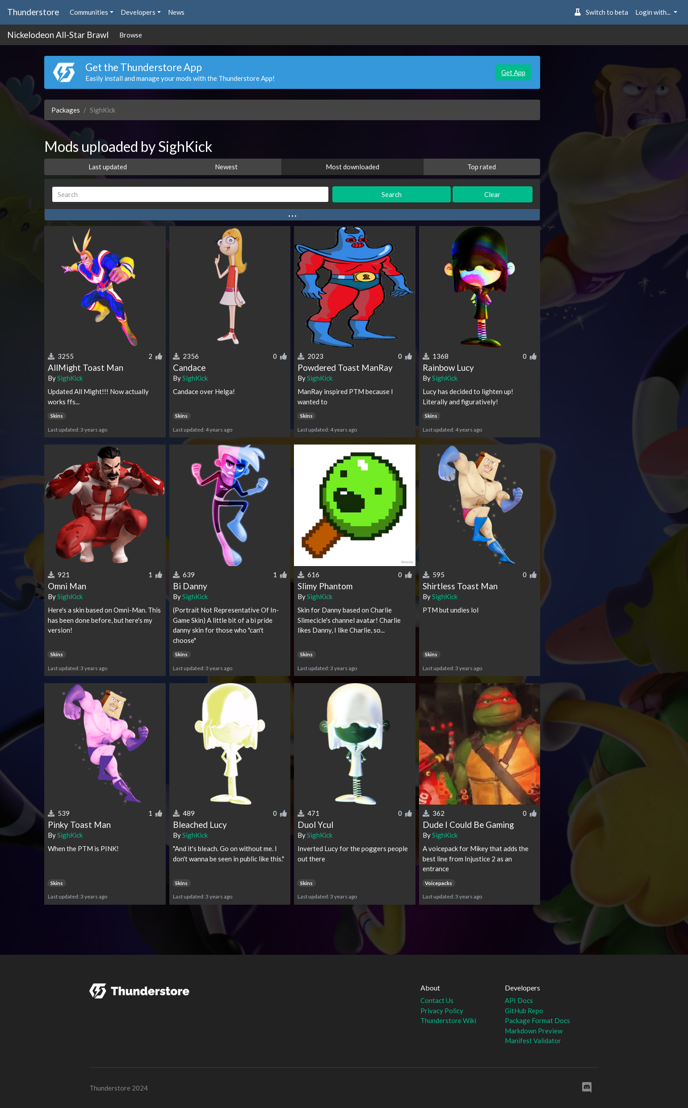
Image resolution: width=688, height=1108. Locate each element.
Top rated (481, 167)
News (176, 12)
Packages (65, 110)
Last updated (107, 167)
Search (392, 194)
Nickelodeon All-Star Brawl (58, 34)
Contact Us (436, 1000)
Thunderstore (33, 12)
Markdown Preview (533, 1031)
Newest (226, 167)
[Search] (190, 194)
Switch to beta (601, 12)
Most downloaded (352, 167)
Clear (492, 194)
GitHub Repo (524, 1011)
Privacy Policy (441, 1011)
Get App (513, 72)
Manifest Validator (533, 1041)
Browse (130, 35)
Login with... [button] (653, 12)
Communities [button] (89, 12)
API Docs (519, 1000)
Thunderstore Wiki (448, 1020)
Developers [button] (138, 12)
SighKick (70, 378)
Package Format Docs (537, 1020)
